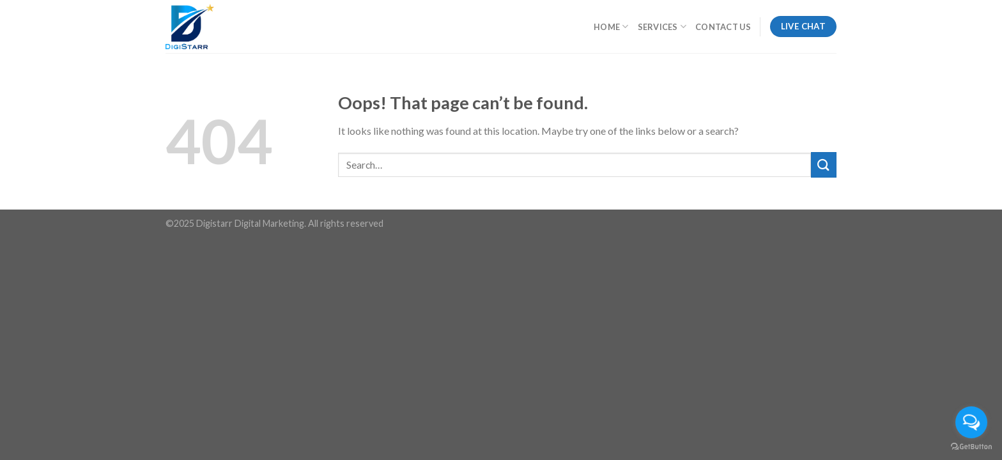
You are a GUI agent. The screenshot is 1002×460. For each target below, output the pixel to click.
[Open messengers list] (971, 422)
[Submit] (823, 164)
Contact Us (723, 27)
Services (662, 26)
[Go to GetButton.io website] (971, 447)
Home (611, 26)
